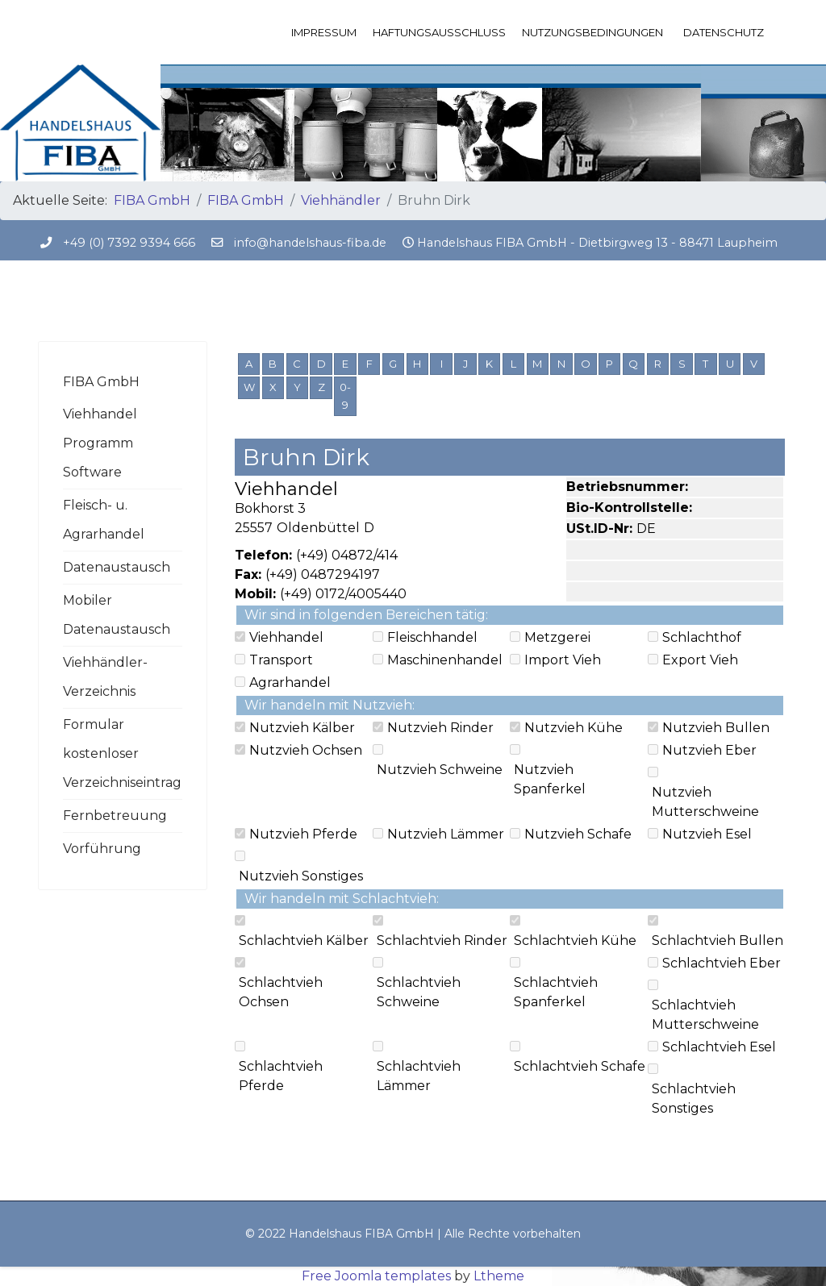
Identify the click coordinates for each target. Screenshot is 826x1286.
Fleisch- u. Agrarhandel (103, 519)
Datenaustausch (116, 567)
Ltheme (498, 1276)
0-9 (345, 396)
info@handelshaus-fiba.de (310, 242)
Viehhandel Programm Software (100, 443)
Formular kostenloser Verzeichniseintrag (122, 753)
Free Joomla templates (376, 1276)
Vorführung (102, 848)
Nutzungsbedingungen (592, 32)
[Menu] (778, 32)
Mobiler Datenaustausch (116, 615)
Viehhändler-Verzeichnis (105, 677)
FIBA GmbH (101, 381)
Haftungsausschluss (439, 32)
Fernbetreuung (115, 815)
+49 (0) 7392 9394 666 (129, 242)
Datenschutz (723, 32)
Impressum (324, 32)
